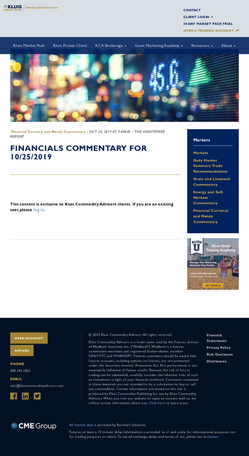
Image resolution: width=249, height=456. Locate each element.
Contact (192, 10)
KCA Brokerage (110, 45)
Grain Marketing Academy (159, 45)
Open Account (29, 338)
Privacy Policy (219, 347)
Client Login (198, 17)
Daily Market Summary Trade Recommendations (210, 166)
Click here (157, 403)
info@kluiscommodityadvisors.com (37, 386)
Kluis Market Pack (29, 45)
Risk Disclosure (220, 354)
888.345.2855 (20, 371)
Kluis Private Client (70, 45)
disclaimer (210, 436)
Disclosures (216, 361)
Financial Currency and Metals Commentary (48, 132)
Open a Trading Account (208, 30)
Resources (202, 45)
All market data (81, 425)
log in (38, 209)
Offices (22, 350)
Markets (200, 153)
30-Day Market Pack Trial (208, 23)
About (228, 45)
